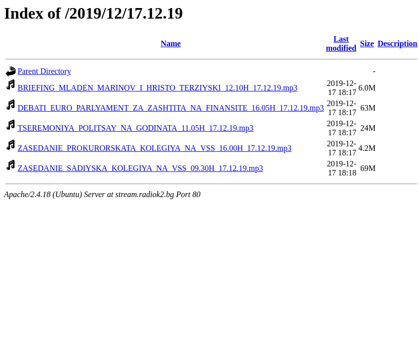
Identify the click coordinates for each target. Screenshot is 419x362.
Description (397, 43)
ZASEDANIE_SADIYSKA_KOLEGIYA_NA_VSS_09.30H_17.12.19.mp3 (140, 168)
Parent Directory (44, 71)
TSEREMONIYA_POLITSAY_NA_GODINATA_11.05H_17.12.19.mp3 (136, 128)
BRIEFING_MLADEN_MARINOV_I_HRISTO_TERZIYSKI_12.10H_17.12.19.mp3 (157, 87)
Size (367, 43)
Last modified (341, 43)
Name (170, 43)
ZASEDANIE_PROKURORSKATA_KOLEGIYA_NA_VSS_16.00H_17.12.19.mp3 (155, 148)
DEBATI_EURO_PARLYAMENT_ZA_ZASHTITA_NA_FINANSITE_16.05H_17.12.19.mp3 (171, 108)
